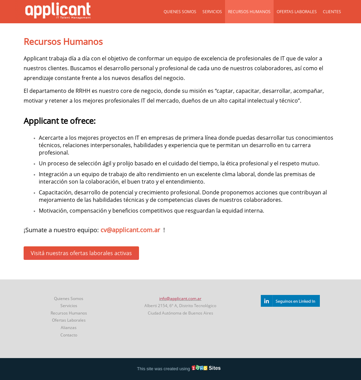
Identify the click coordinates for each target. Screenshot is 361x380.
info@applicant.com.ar (180, 298)
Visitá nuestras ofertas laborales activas (81, 253)
